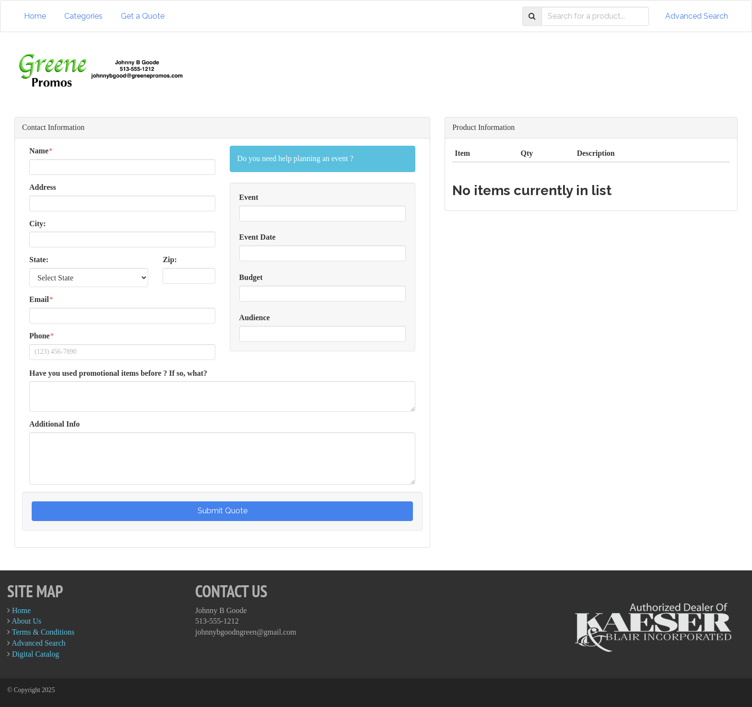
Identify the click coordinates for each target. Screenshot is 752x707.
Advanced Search (696, 16)
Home (35, 16)
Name (38, 151)
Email (39, 299)
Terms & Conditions (43, 632)
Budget (251, 277)
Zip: (169, 259)
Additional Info (54, 424)
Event (248, 197)
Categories (83, 16)
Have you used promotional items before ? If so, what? (118, 373)
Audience (254, 317)
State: (38, 259)
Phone (39, 336)
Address (42, 187)
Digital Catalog (35, 654)
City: (37, 224)
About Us (26, 621)
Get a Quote (142, 16)
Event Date (257, 237)
